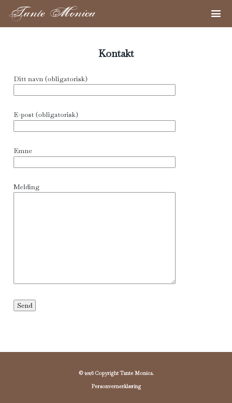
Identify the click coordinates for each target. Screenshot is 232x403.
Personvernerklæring (116, 386)
